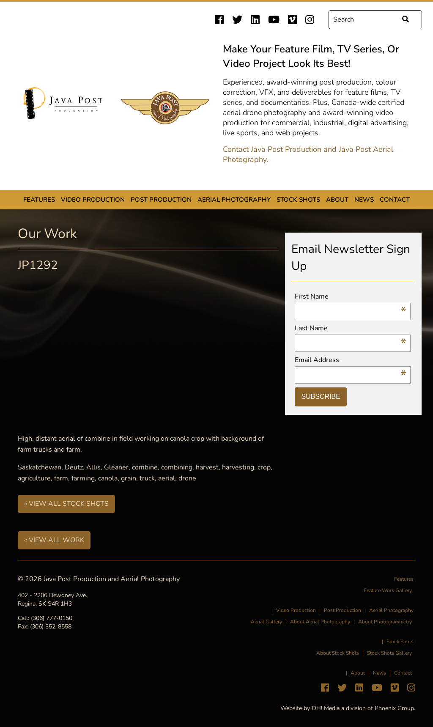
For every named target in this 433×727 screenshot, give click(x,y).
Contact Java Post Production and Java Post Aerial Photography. (308, 154)
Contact (395, 199)
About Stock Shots (337, 653)
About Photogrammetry (385, 621)
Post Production (161, 199)
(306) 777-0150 (51, 618)
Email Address (350, 360)
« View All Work (54, 540)
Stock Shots (298, 199)
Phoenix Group (394, 708)
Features (39, 199)
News (364, 199)
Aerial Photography (234, 199)
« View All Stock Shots (66, 503)
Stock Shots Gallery (389, 653)
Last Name (350, 328)
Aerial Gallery (266, 621)
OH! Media (326, 708)
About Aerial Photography (320, 621)
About (337, 199)
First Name (350, 297)
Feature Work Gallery (388, 590)
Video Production (93, 199)
